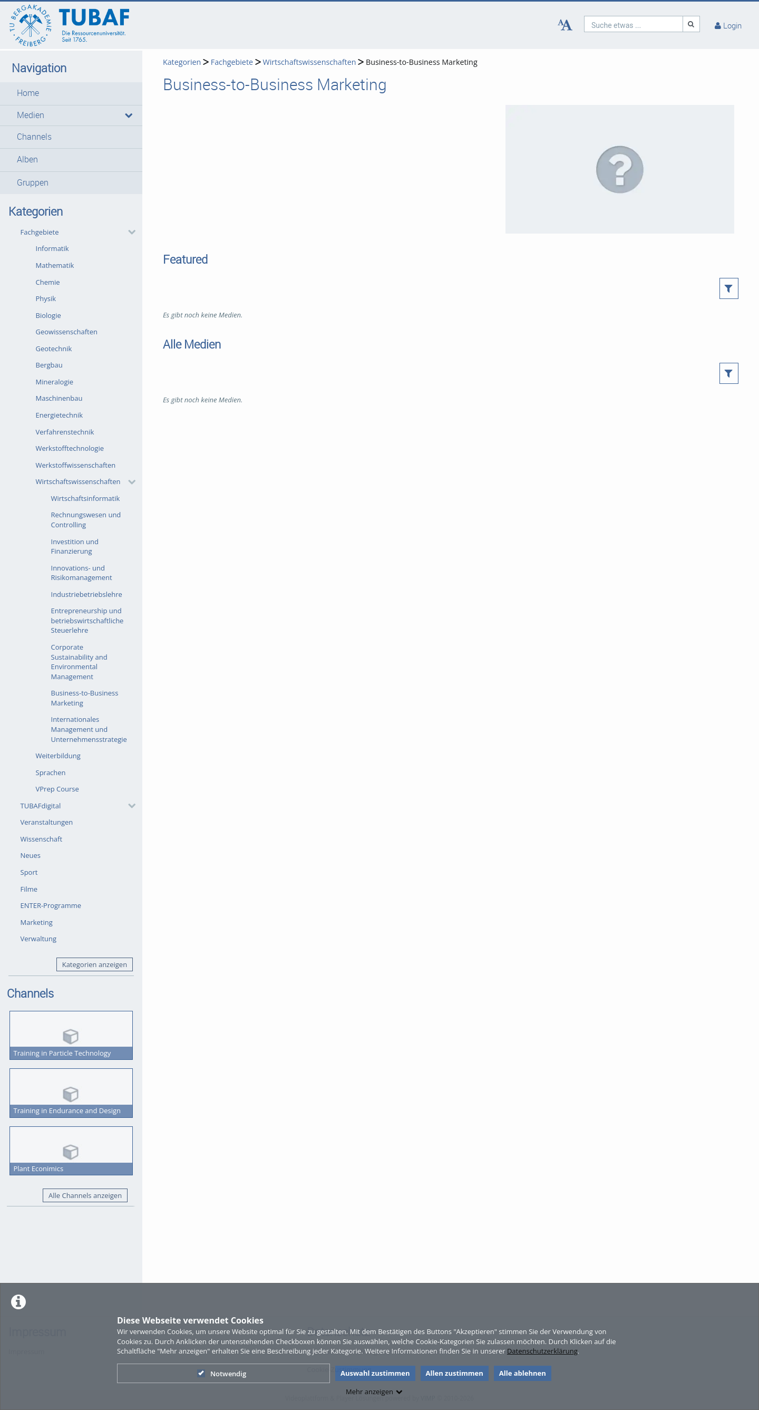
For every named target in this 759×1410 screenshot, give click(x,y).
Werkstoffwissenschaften (76, 465)
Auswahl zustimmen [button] (375, 1373)
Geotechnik (54, 348)
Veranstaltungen (47, 822)
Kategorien (182, 62)
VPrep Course (57, 789)
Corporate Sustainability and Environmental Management (79, 661)
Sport (29, 872)
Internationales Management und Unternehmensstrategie (89, 728)
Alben (27, 159)
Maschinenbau (59, 398)
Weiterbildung (58, 755)
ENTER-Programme (51, 905)
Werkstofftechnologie (70, 448)
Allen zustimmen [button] (454, 1373)
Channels (34, 136)
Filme (29, 889)
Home (28, 93)
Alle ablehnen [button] (522, 1373)
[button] (71, 93)
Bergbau (49, 365)
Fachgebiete (40, 232)
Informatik (52, 248)
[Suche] (691, 24)
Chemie (48, 282)
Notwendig (221, 1373)
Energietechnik (59, 415)
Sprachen (51, 772)
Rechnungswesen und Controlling (86, 519)
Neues (31, 855)
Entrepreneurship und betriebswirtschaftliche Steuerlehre (87, 620)
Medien (30, 115)
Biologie (48, 315)
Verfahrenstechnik (65, 432)
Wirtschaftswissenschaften (78, 481)
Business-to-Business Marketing (85, 698)
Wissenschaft (42, 839)
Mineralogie (55, 382)
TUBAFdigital (41, 805)
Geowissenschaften (67, 331)
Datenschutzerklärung (542, 1351)
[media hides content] (128, 115)
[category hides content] (128, 232)
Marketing (37, 922)
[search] (633, 24)
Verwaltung (39, 938)
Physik (46, 298)
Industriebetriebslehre (86, 594)
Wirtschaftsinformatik (85, 498)
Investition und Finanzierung (75, 546)
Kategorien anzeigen (94, 964)
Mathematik (55, 265)
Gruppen (32, 182)
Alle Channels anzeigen (85, 1195)
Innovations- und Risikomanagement (81, 573)
